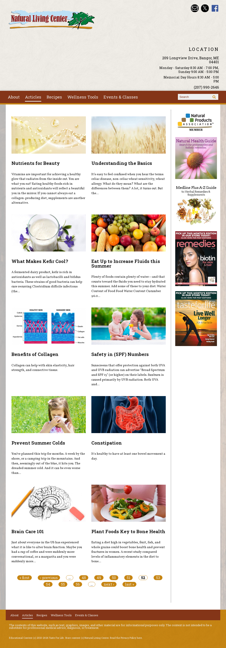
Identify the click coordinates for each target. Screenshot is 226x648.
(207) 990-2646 (206, 87)
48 (84, 577)
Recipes (54, 97)
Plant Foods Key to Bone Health (128, 531)
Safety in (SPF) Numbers (120, 354)
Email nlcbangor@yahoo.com (195, 8)
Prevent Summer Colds (38, 443)
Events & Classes (121, 97)
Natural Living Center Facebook (215, 8)
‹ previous (49, 577)
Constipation (106, 443)
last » (129, 584)
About (14, 97)
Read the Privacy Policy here (126, 637)
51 (128, 577)
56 (78, 584)
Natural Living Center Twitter (205, 8)
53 (158, 577)
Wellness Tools (82, 97)
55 (63, 584)
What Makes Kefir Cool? (39, 261)
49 (99, 577)
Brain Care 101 (27, 531)
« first (24, 577)
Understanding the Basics (121, 163)
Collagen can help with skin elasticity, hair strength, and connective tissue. (42, 367)
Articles (33, 97)
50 (114, 577)
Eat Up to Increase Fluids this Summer (125, 263)
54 (48, 584)
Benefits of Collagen (34, 354)
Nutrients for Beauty (35, 163)
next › (109, 584)
